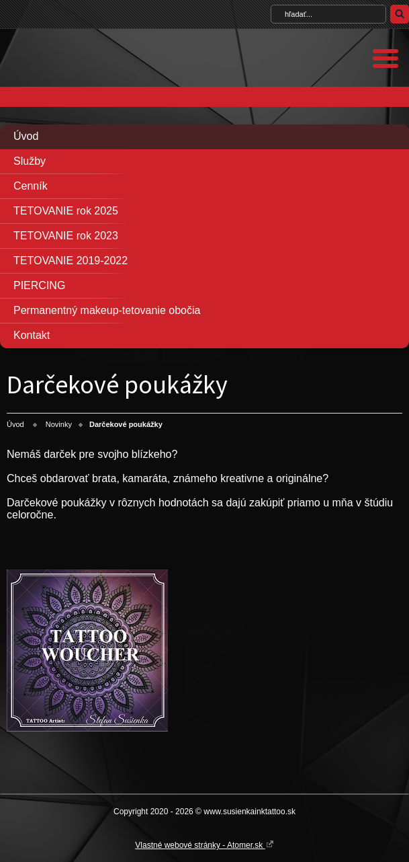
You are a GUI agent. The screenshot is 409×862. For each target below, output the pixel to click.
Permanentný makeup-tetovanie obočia (106, 310)
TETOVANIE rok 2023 (65, 235)
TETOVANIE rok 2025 (65, 211)
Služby (29, 161)
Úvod (25, 136)
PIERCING (39, 285)
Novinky (59, 424)
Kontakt (31, 335)
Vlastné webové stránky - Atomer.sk (204, 844)
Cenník (30, 186)
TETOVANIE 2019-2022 (70, 260)
